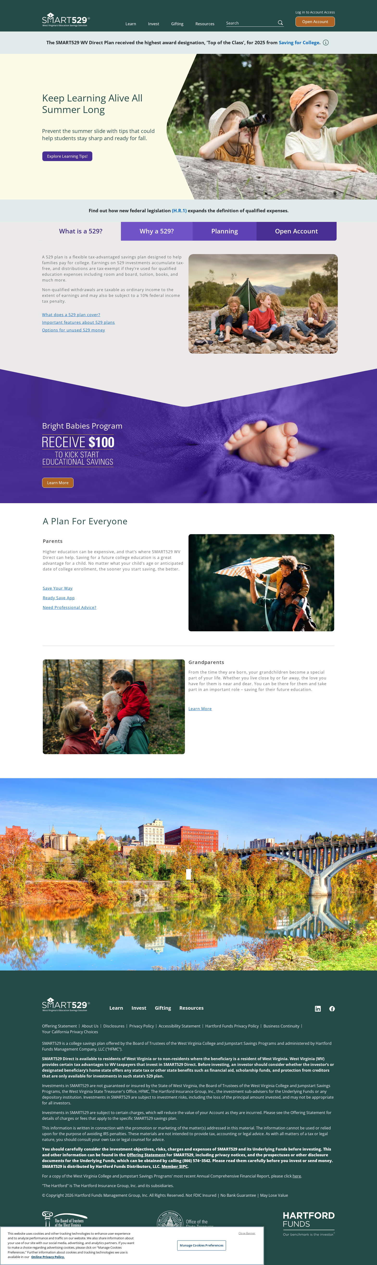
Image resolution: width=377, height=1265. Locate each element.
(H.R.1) (179, 210)
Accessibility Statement (180, 1026)
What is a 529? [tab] (80, 231)
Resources (204, 23)
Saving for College (299, 42)
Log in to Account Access (315, 12)
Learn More (58, 482)
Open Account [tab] (296, 231)
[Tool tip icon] (326, 41)
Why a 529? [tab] (157, 231)
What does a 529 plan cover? (71, 314)
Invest (153, 23)
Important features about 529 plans (78, 322)
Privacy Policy (141, 1026)
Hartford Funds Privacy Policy (232, 1026)
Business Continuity (281, 1026)
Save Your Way (58, 588)
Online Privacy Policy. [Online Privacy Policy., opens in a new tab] (48, 1258)
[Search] (255, 23)
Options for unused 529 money (73, 330)
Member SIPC (175, 1166)
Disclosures (114, 1026)
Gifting (177, 23)
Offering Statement (59, 1026)
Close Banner (247, 1234)
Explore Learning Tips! (67, 156)
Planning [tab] (224, 231)
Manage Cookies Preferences (201, 1246)
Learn (131, 23)
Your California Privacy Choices (70, 1031)
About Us (90, 1026)
